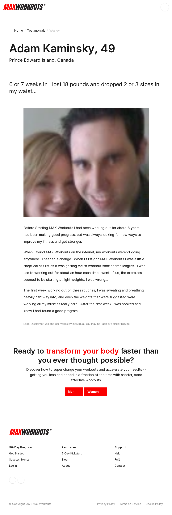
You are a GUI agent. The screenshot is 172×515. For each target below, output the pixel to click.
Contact (120, 465)
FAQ (117, 459)
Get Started (16, 453)
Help (117, 453)
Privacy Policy (106, 503)
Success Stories (19, 459)
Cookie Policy (154, 503)
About (66, 465)
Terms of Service (130, 503)
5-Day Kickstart (72, 453)
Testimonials (36, 30)
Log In (13, 465)
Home (18, 30)
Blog (65, 459)
